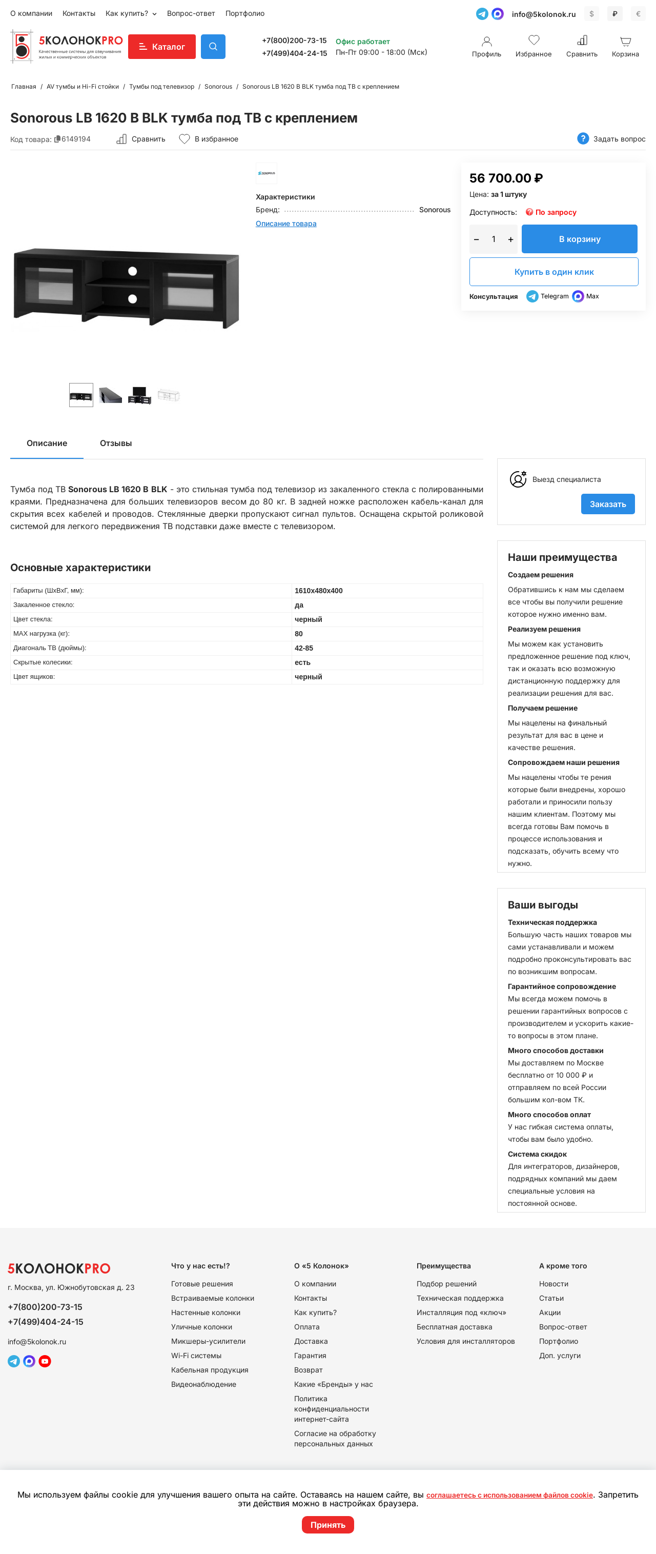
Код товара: (31, 138)
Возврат (308, 1369)
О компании (31, 13)
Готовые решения (202, 1283)
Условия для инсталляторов (466, 1341)
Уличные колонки (201, 1326)
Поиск (213, 46)
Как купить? (128, 13)
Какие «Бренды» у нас (333, 1384)
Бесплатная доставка (455, 1326)
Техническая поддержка (460, 1298)
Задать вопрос (611, 138)
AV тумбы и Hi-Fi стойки (83, 86)
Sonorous (218, 86)
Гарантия (310, 1355)
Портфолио (244, 13)
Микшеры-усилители (208, 1341)
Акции (550, 1312)
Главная (23, 86)
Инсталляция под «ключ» (461, 1312)
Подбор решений (447, 1283)
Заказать (608, 504)
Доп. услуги (560, 1355)
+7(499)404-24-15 (294, 53)
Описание (47, 443)
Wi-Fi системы (196, 1355)
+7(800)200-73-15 (294, 40)
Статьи (551, 1298)
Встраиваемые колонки (212, 1298)
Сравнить (149, 138)
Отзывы (116, 443)
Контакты (79, 13)
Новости (553, 1283)
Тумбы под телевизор (161, 86)
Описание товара (286, 223)
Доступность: (493, 212)
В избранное (208, 139)
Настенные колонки (205, 1312)
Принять (328, 1525)
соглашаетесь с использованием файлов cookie (531, 1495)
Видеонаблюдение (203, 1384)
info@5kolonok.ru (544, 14)
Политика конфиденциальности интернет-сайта (331, 1408)
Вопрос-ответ (191, 13)
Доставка (311, 1341)
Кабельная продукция (210, 1369)
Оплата (307, 1326)
